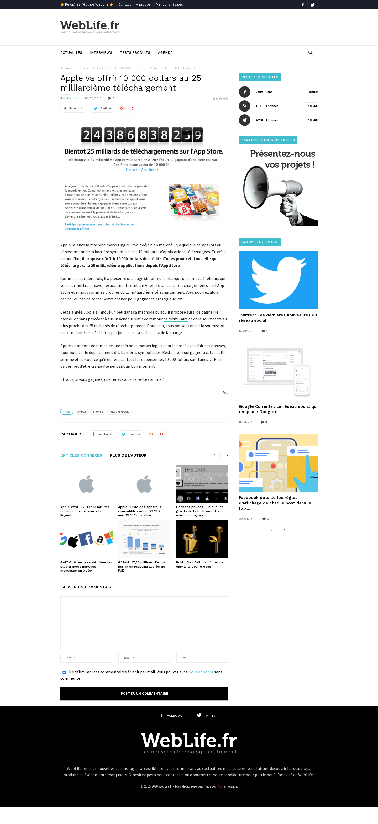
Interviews (101, 53)
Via (225, 392)
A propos (143, 4)
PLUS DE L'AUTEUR (128, 455)
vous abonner (201, 670)
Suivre (313, 106)
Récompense (119, 411)
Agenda (165, 53)
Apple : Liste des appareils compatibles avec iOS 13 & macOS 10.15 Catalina (139, 510)
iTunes (98, 411)
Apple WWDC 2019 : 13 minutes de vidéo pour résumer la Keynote (84, 510)
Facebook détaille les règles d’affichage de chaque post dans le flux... (274, 502)
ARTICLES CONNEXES (81, 455)
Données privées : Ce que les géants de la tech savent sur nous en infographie (198, 510)
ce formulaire (176, 318)
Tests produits (135, 53)
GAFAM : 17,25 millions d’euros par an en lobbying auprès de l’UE (142, 566)
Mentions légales (169, 4)
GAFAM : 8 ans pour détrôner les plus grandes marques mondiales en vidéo (86, 566)
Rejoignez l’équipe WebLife (87, 4)
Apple (81, 411)
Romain (72, 98)
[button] (310, 52)
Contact (124, 4)
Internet (84, 68)
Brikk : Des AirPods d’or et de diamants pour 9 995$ (199, 564)
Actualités (71, 53)
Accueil (66, 68)
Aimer (313, 92)
